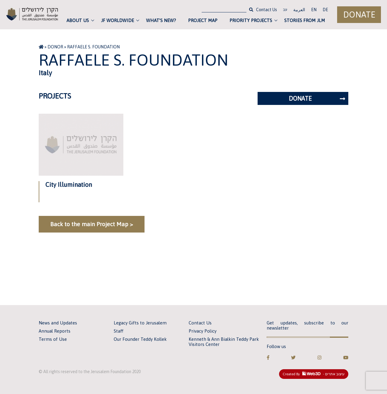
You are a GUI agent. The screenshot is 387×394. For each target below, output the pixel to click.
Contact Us (266, 9)
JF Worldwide (117, 20)
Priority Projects (250, 20)
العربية (299, 9)
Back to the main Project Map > (91, 224)
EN (314, 9)
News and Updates (58, 322)
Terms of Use (53, 339)
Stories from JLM (304, 20)
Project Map (202, 20)
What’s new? (161, 20)
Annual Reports (54, 331)
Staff (118, 331)
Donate (359, 14)
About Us (78, 20)
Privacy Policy (202, 331)
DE (325, 9)
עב (285, 10)
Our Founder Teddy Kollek (140, 339)
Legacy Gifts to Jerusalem (140, 322)
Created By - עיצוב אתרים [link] (314, 373)
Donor (55, 46)
